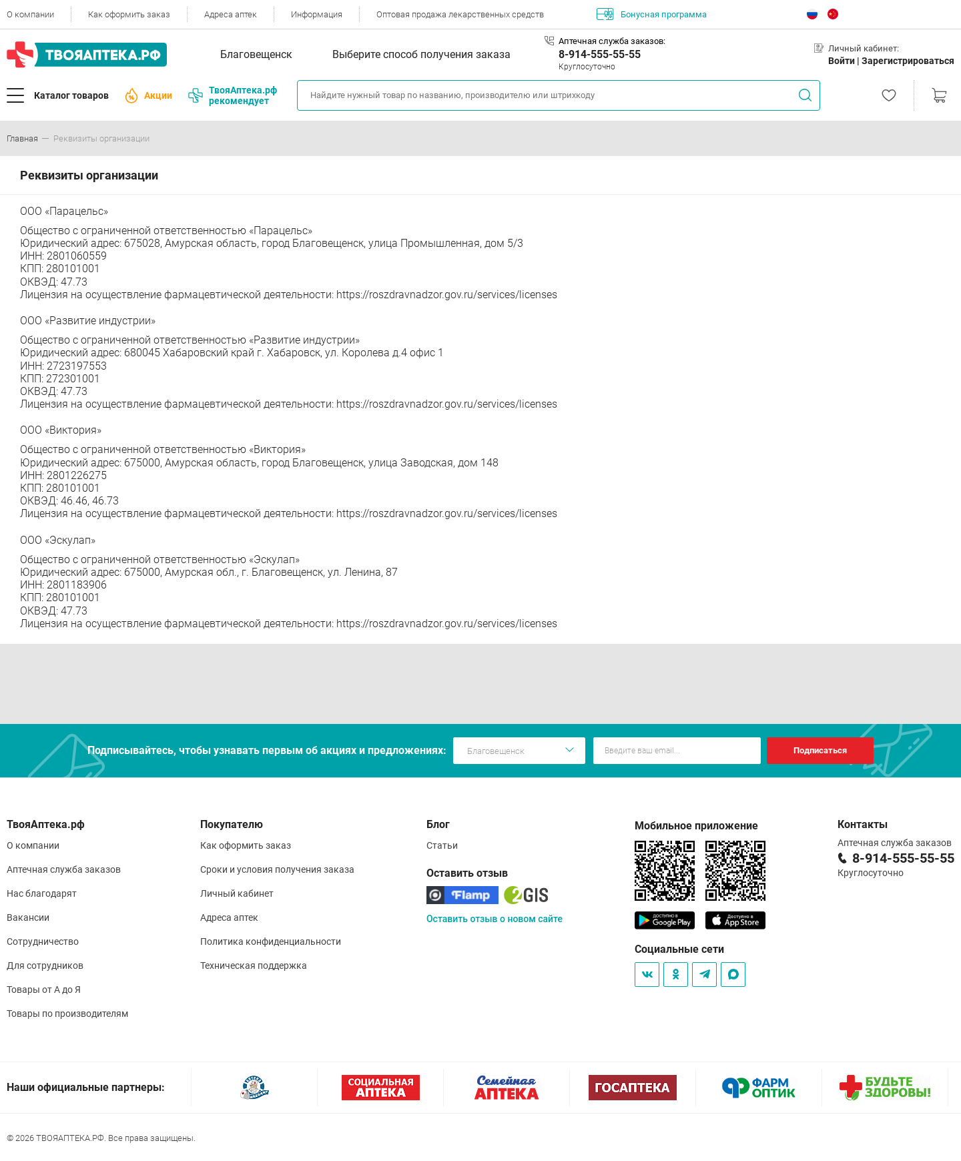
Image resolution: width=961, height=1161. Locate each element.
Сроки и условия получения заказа (277, 869)
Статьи (442, 845)
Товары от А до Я (44, 989)
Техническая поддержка (253, 965)
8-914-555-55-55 (600, 54)
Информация (316, 14)
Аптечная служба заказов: (612, 41)
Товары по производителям (67, 1013)
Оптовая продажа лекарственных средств (460, 14)
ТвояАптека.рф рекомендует (232, 95)
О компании (30, 14)
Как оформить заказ (129, 14)
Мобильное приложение (696, 825)
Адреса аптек (230, 14)
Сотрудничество (43, 941)
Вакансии (28, 917)
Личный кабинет (237, 893)
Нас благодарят (42, 893)
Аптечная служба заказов (64, 869)
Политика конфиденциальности (270, 941)
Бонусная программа (652, 14)
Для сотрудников (45, 965)
